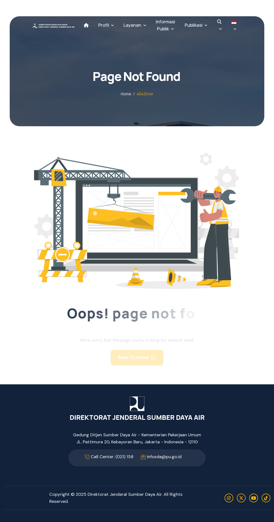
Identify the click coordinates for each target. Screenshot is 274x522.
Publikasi (193, 25)
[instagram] (228, 498)
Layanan (132, 25)
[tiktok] (266, 498)
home (126, 94)
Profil (103, 25)
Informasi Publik (165, 25)
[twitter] (241, 498)
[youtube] (253, 498)
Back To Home (133, 359)
